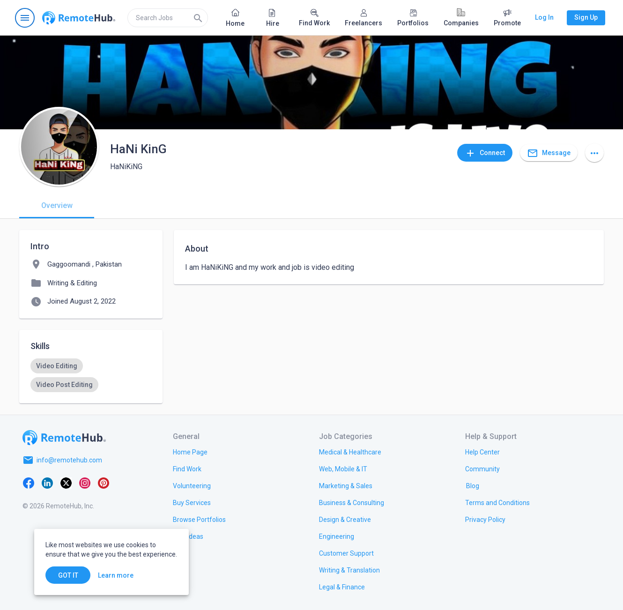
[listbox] (90, 375)
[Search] (198, 17)
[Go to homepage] (78, 17)
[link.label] (482, 451)
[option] (56, 365)
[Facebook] (28, 482)
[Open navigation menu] (25, 18)
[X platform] (66, 482)
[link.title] (190, 451)
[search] (167, 18)
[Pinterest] (103, 482)
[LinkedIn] (47, 482)
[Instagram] (84, 482)
